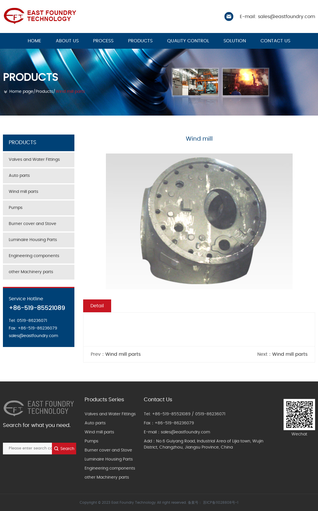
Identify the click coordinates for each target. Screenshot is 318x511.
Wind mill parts (70, 92)
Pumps (15, 208)
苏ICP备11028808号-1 (220, 502)
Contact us (275, 41)
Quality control (188, 41)
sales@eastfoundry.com (185, 432)
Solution (234, 41)
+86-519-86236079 (174, 423)
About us (67, 41)
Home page (21, 92)
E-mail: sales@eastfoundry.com (277, 16)
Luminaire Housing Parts (33, 240)
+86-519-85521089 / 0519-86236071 (188, 414)
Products (140, 41)
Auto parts (19, 176)
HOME (34, 41)
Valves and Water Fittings (34, 160)
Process (103, 41)
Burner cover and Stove (32, 224)
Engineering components (34, 256)
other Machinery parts (31, 272)
